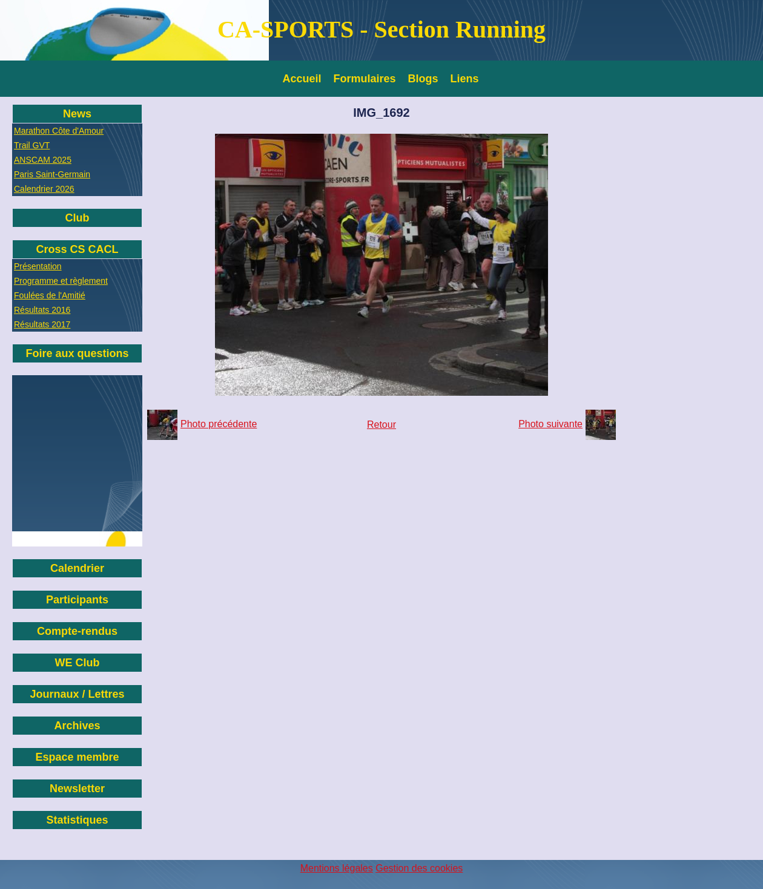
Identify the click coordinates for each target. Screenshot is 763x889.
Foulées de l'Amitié (49, 295)
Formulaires (365, 79)
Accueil (302, 79)
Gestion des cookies (419, 868)
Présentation (38, 266)
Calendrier (77, 568)
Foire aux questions (76, 353)
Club (77, 218)
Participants (77, 600)
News (77, 114)
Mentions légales (336, 868)
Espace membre (77, 757)
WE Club (77, 663)
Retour (381, 424)
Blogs (423, 79)
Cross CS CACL (77, 249)
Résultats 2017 (42, 324)
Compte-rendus (77, 631)
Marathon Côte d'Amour (59, 131)
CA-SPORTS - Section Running (381, 29)
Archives (77, 726)
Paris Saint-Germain (52, 174)
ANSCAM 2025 (42, 160)
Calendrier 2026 (44, 189)
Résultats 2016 (42, 310)
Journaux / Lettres (77, 694)
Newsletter (77, 788)
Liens (465, 79)
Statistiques (77, 820)
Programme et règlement (61, 281)
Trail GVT (32, 145)
